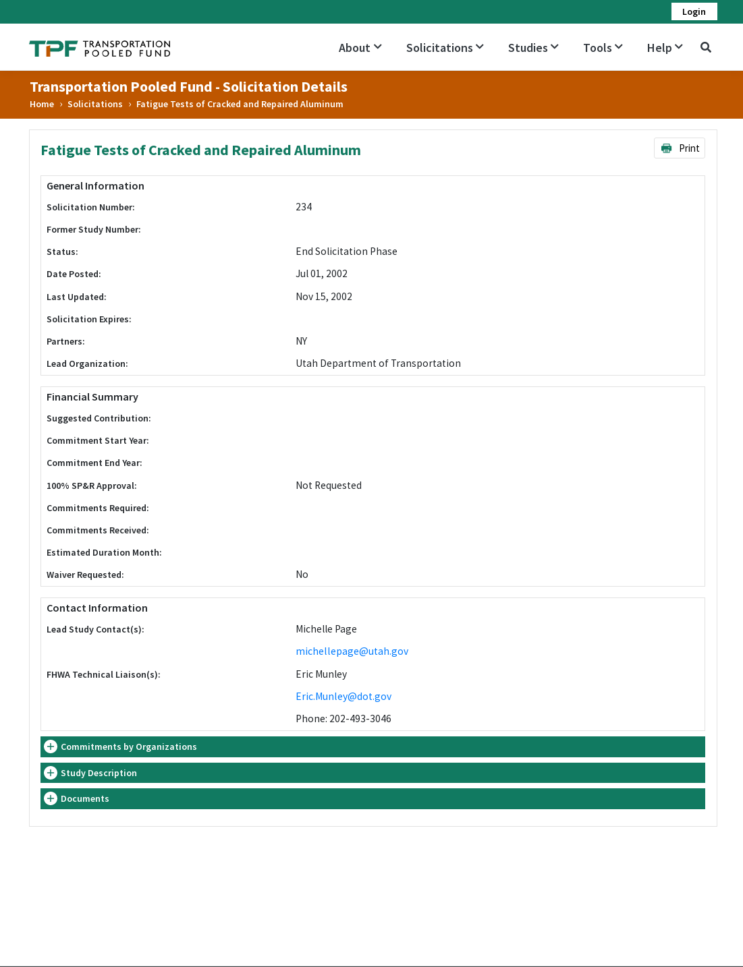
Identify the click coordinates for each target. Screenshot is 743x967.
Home (42, 104)
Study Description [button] (99, 773)
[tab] (373, 746)
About (360, 47)
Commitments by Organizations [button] (129, 746)
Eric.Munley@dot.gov (343, 696)
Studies (533, 47)
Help (665, 47)
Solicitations (445, 47)
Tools (603, 47)
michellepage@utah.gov (352, 651)
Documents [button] (85, 798)
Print (680, 148)
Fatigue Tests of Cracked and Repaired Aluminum (239, 104)
